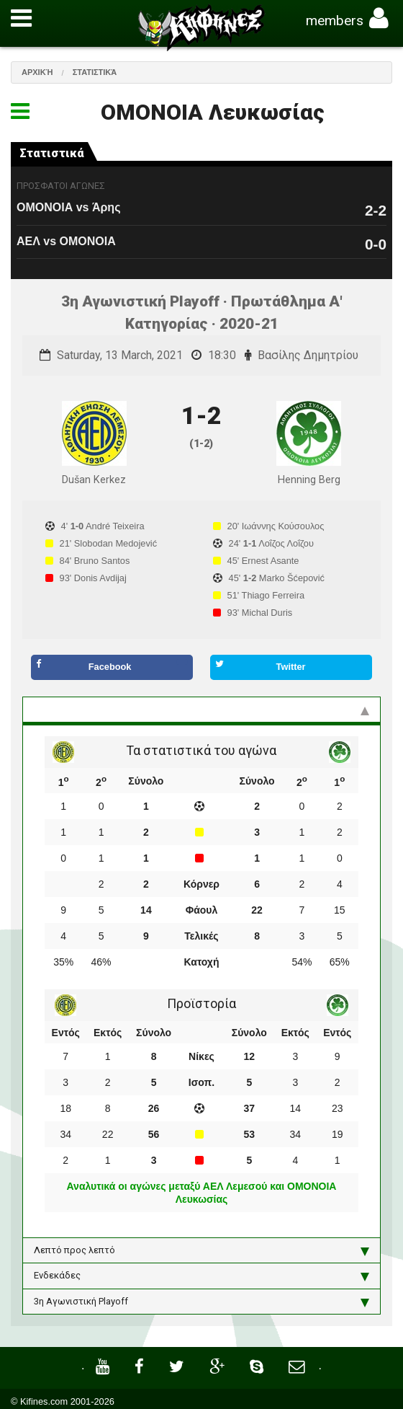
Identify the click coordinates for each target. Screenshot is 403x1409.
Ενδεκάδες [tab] (201, 1275)
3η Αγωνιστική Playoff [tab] (201, 1301)
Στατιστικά (95, 72)
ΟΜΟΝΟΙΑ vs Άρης (68, 207)
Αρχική (37, 72)
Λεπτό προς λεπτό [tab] (201, 1250)
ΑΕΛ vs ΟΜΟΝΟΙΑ (66, 241)
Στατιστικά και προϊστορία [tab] (201, 709)
